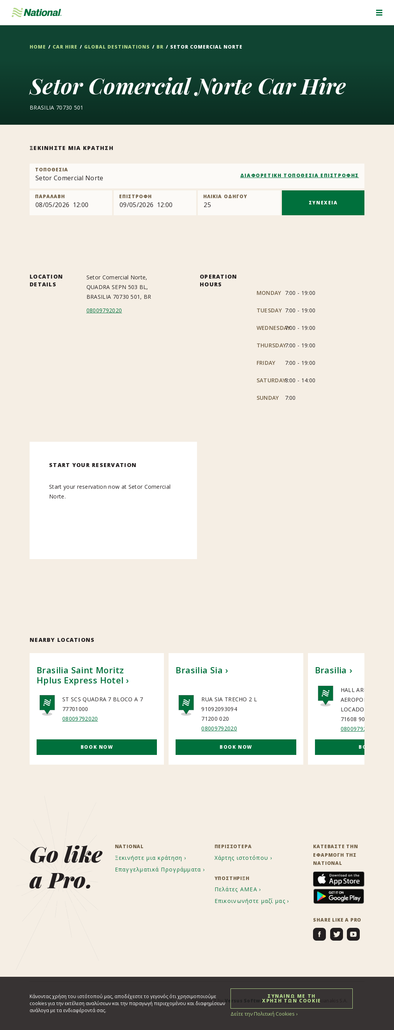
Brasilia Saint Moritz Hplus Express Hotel (80, 675)
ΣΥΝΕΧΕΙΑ (323, 202)
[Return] (155, 202)
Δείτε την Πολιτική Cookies (260, 1013)
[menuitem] (151, 858)
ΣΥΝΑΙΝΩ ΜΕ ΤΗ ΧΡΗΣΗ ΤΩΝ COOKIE (291, 998)
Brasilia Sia (199, 670)
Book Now (97, 747)
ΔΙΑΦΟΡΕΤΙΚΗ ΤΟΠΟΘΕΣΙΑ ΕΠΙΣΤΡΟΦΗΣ (299, 175)
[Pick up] (71, 202)
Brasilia (331, 670)
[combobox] (197, 176)
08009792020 (104, 310)
